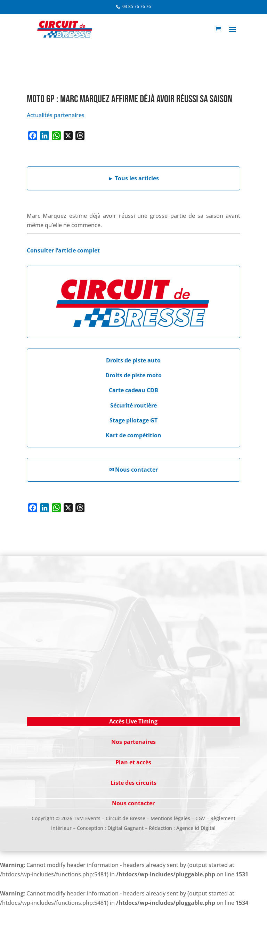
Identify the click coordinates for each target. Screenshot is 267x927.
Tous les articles (133, 178)
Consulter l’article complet (63, 250)
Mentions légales (170, 818)
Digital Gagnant (125, 828)
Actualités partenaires (55, 115)
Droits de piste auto (133, 360)
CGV (200, 818)
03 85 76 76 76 (136, 6)
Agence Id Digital (196, 828)
